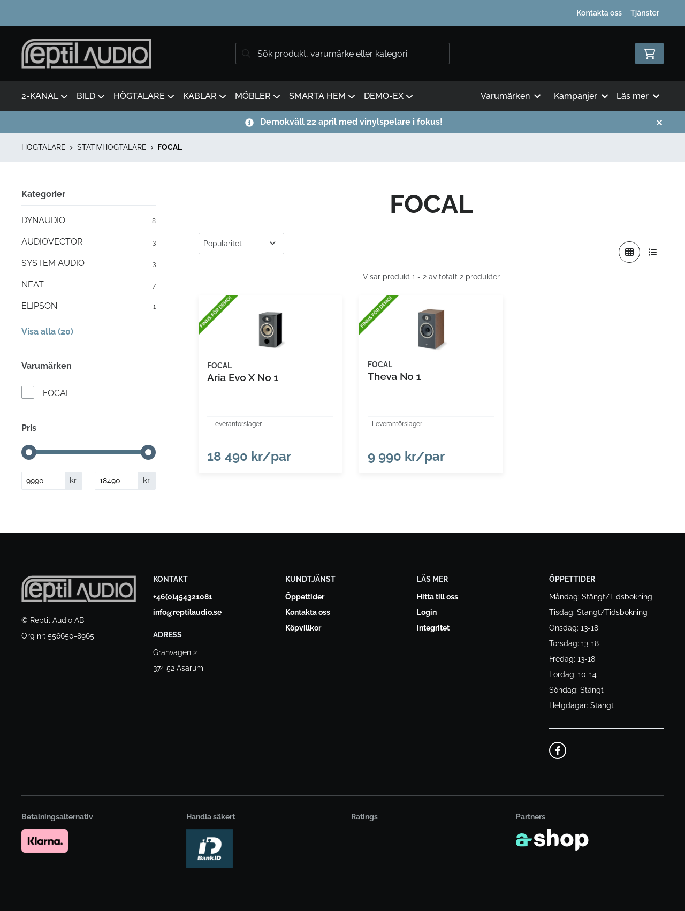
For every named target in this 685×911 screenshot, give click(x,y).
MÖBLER (257, 96)
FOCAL (169, 147)
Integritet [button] (433, 628)
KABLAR (204, 96)
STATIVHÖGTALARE (112, 147)
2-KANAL (44, 96)
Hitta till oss (437, 597)
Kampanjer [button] (581, 96)
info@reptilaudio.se (187, 613)
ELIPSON (88, 306)
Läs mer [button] (637, 96)
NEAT (88, 284)
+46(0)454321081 (182, 597)
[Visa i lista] (653, 252)
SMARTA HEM (322, 96)
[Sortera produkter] (241, 243)
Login (427, 613)
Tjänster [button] (644, 13)
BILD (91, 96)
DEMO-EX (388, 96)
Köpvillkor (303, 628)
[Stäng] (659, 122)
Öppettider (304, 597)
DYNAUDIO (88, 220)
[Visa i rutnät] (629, 252)
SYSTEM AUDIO (88, 263)
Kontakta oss (599, 13)
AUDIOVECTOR (88, 242)
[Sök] (342, 53)
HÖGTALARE (143, 96)
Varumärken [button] (511, 96)
